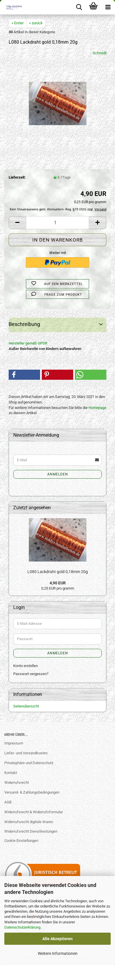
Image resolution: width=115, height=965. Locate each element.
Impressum (13, 743)
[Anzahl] (57, 222)
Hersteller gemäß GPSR (28, 343)
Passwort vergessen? (30, 674)
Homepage (97, 407)
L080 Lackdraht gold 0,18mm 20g (57, 571)
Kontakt (10, 772)
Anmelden (57, 474)
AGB (8, 802)
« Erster (18, 23)
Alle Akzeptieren (57, 938)
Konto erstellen (25, 666)
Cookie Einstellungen (21, 840)
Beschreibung (24, 324)
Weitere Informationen (58, 953)
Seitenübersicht (26, 706)
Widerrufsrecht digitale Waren (28, 822)
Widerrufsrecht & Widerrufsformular (33, 812)
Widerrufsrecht (16, 782)
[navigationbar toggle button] (108, 7)
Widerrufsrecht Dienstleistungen (30, 831)
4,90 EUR (58, 583)
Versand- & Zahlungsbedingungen (31, 792)
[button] (17, 222)
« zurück (36, 23)
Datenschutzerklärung (22, 927)
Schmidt (99, 53)
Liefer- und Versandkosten (26, 753)
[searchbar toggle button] (79, 7)
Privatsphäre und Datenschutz (28, 763)
